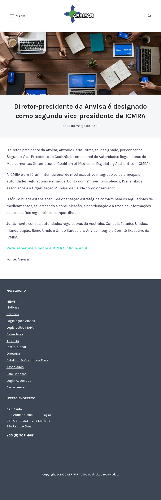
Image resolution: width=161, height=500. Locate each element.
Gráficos (12, 314)
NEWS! (11, 301)
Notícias (12, 307)
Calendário (14, 334)
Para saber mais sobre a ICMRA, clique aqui (46, 248)
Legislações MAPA (20, 327)
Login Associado (18, 381)
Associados (15, 367)
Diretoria (13, 353)
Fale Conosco (16, 374)
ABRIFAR (12, 341)
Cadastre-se (15, 387)
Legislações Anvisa (20, 321)
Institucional (16, 347)
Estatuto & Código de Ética (27, 360)
